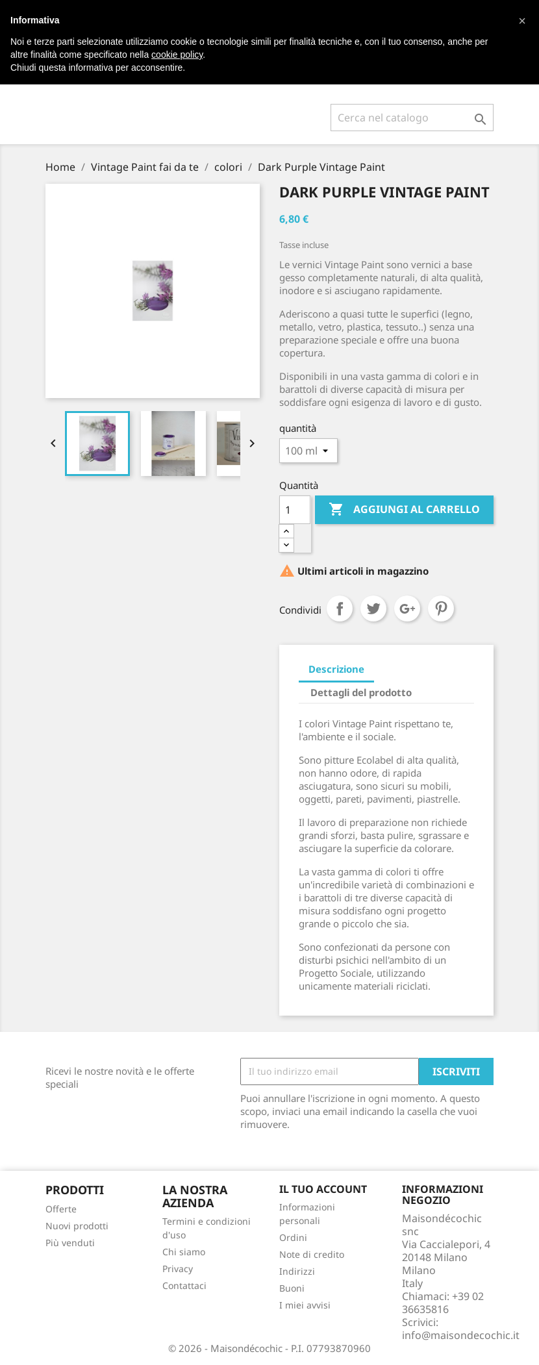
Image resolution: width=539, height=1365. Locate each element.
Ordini (293, 1237)
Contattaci (184, 1285)
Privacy (177, 1268)
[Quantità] (294, 509)
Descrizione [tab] (336, 668)
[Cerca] (412, 117)
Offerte (61, 1209)
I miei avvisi (305, 1305)
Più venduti (70, 1242)
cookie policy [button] (177, 54)
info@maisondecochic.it (461, 1335)
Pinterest (441, 608)
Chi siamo (183, 1252)
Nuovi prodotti (76, 1226)
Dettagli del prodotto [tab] (361, 692)
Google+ (407, 608)
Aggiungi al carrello (404, 509)
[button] (522, 20)
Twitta (373, 608)
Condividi (340, 608)
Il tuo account (323, 1189)
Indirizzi (297, 1271)
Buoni (292, 1288)
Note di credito (311, 1254)
